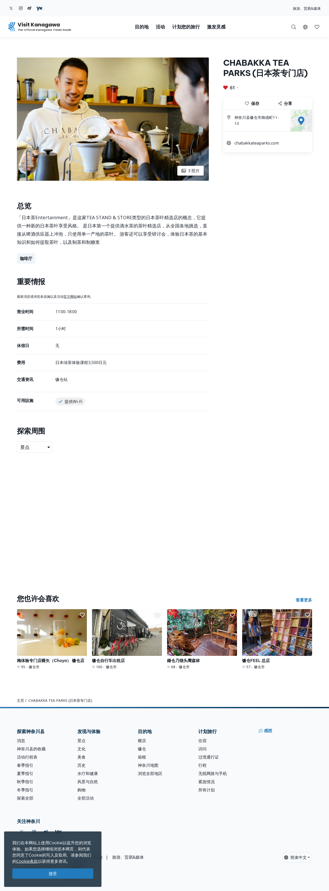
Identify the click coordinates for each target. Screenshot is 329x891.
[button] (305, 26)
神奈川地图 (148, 765)
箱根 (142, 757)
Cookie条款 (27, 861)
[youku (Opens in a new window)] (39, 8)
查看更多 (304, 600)
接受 (53, 873)
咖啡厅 (26, 258)
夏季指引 (25, 773)
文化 (81, 749)
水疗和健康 (87, 773)
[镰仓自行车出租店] (127, 639)
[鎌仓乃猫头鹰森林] (202, 639)
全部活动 (85, 798)
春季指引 (25, 765)
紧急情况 (206, 781)
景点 (81, 740)
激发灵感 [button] (216, 27)
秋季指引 (25, 781)
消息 (21, 740)
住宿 (202, 740)
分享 (285, 103)
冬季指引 (25, 790)
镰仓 (142, 749)
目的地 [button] (142, 27)
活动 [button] (160, 27)
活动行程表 (27, 757)
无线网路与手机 (212, 773)
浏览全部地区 (150, 773)
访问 (202, 749)
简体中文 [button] (295, 857)
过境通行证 (208, 757)
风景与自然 (87, 781)
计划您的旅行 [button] (186, 27)
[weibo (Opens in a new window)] (29, 8)
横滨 (142, 740)
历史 (81, 765)
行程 (202, 765)
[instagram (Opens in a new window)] (21, 8)
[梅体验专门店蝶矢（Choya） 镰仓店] (52, 639)
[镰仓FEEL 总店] (277, 639)
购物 (81, 790)
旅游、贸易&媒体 (307, 8)
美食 (81, 757)
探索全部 (25, 798)
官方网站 (70, 296)
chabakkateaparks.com (256, 143)
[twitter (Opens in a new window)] (11, 8)
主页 (20, 700)
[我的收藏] (317, 26)
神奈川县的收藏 (31, 749)
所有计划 (206, 790)
